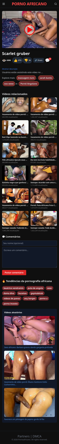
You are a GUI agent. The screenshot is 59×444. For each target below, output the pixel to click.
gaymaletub (37, 293)
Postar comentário (14, 272)
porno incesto (11, 303)
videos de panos (12, 298)
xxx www (9, 83)
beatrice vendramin (14, 288)
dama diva (9, 293)
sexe (49, 288)
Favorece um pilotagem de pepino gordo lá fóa (24, 419)
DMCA (37, 436)
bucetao (22, 293)
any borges (29, 298)
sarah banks (46, 77)
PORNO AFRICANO (29, 4)
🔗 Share (38, 60)
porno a (43, 298)
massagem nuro (26, 77)
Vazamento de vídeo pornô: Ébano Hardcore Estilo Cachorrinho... (25, 383)
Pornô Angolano (28, 83)
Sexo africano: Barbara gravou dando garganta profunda (28, 347)
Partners (24, 436)
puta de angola (35, 288)
